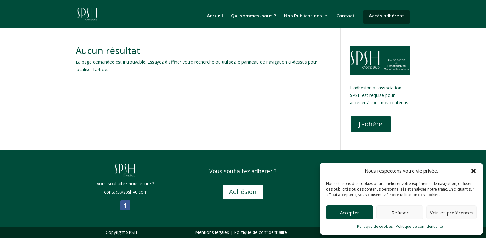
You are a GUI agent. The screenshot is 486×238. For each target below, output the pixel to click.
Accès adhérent (386, 15)
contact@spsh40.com (125, 192)
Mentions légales (212, 232)
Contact (345, 16)
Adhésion (243, 191)
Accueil (215, 16)
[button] (474, 171)
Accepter (349, 212)
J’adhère (370, 124)
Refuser (400, 212)
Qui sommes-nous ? (253, 16)
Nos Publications (303, 16)
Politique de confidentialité (419, 226)
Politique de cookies (375, 226)
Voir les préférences (451, 212)
